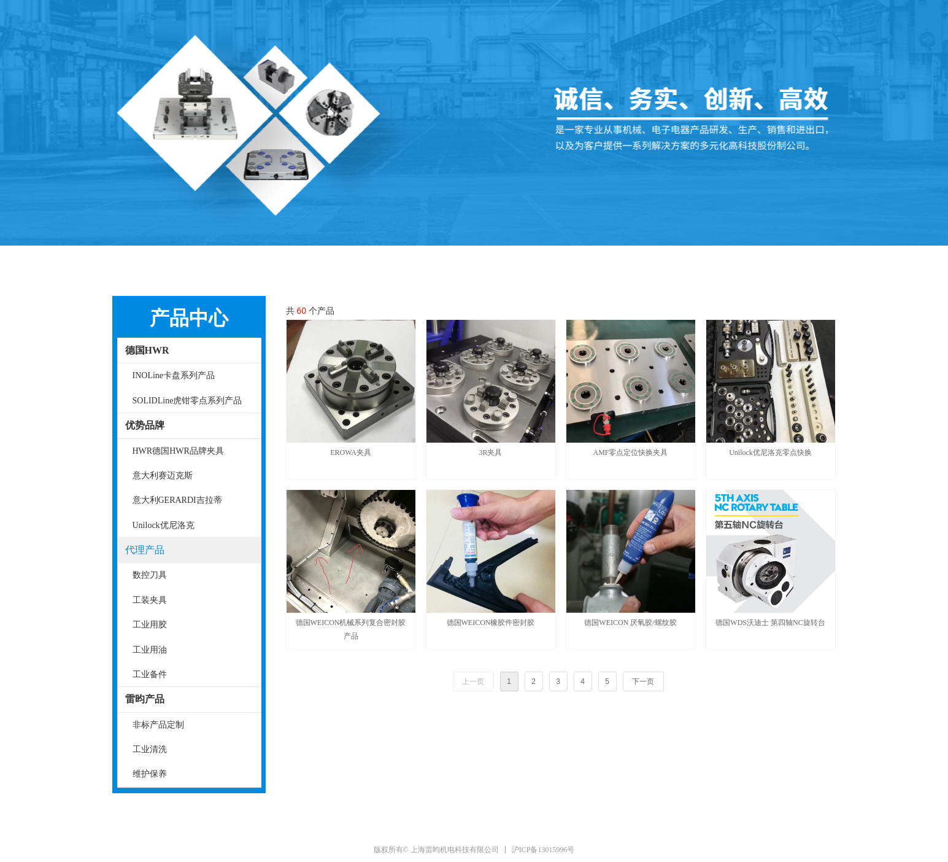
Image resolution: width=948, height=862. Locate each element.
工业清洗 (150, 749)
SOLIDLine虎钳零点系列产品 (187, 400)
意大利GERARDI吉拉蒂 (177, 500)
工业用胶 (150, 624)
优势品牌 (144, 425)
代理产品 (144, 550)
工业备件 (150, 674)
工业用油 (150, 649)
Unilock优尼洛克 (164, 525)
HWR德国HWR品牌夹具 (178, 451)
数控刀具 (150, 575)
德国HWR (147, 350)
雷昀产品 (144, 699)
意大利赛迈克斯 (163, 475)
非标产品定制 (158, 724)
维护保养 (150, 774)
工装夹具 (150, 600)
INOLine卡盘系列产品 (174, 375)
